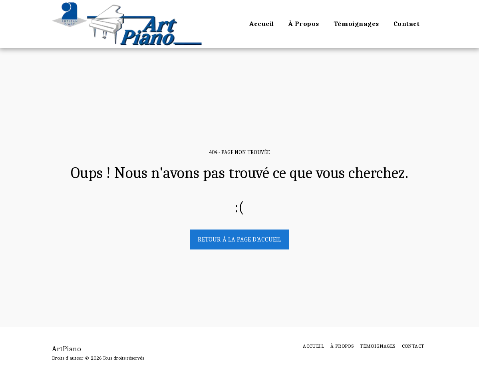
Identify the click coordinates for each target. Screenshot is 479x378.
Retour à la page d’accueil (239, 239)
